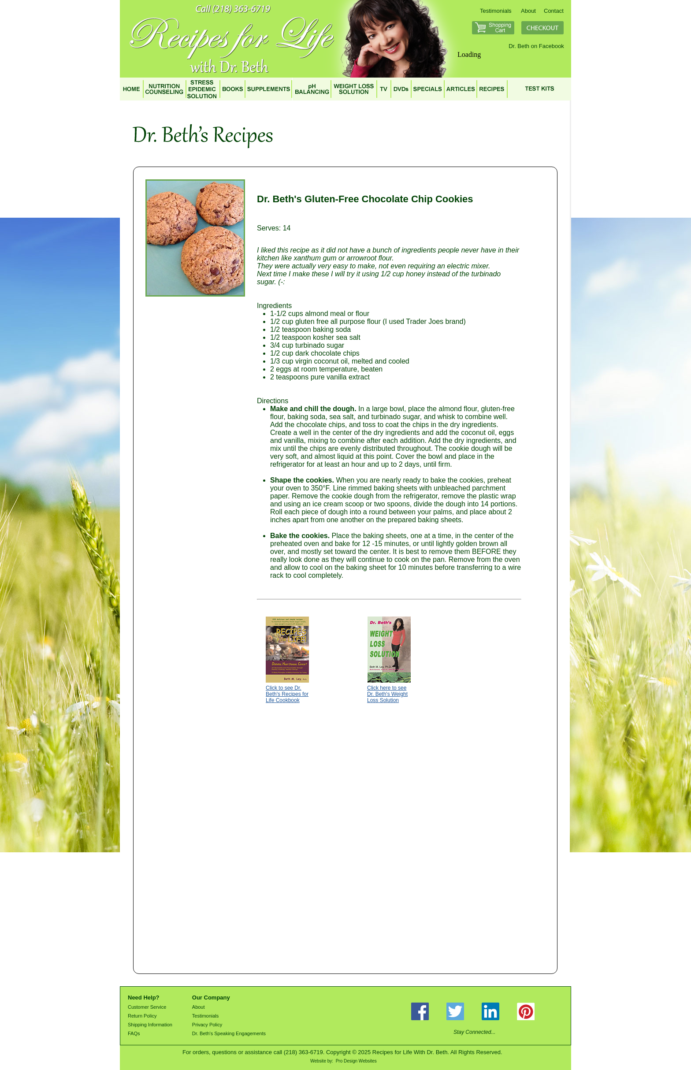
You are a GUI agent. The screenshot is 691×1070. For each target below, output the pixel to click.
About (528, 10)
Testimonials (496, 10)
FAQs (134, 1033)
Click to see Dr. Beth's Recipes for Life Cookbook (287, 694)
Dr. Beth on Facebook (536, 46)
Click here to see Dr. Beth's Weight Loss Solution (387, 694)
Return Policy (142, 1015)
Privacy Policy (207, 1024)
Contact (554, 10)
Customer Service (147, 1007)
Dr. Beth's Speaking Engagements (229, 1033)
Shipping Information (150, 1024)
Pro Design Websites (356, 1061)
